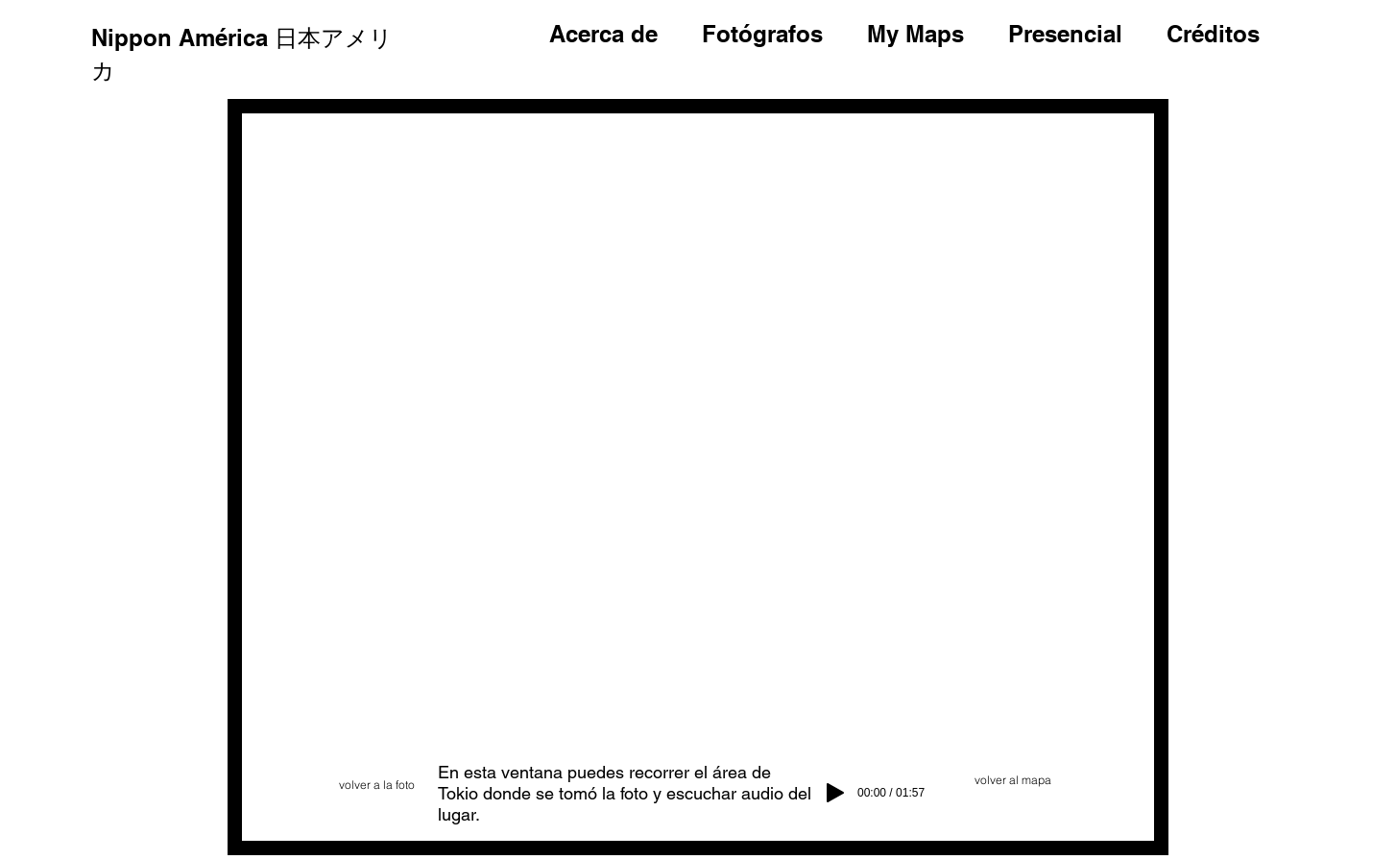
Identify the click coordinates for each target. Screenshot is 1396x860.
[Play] (835, 792)
